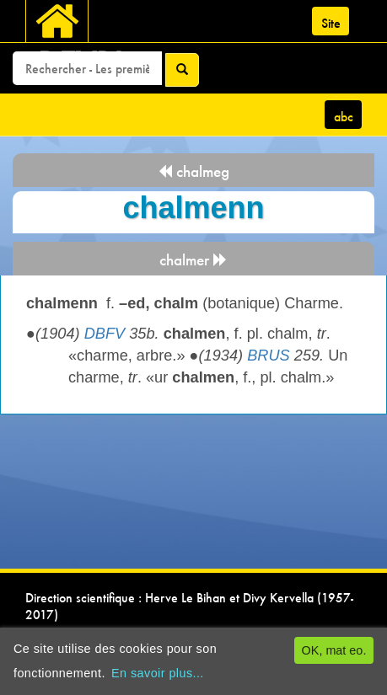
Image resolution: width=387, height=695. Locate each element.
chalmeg (193, 171)
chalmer (193, 260)
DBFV (105, 333)
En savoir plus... (157, 673)
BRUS (268, 355)
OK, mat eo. (334, 650)
